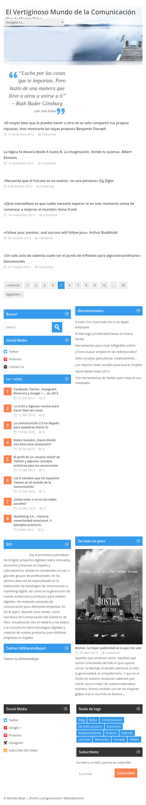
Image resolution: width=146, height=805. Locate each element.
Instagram (16, 743)
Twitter (14, 351)
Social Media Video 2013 (92, 371)
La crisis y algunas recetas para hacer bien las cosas (36, 408)
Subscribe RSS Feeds (23, 750)
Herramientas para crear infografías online (105, 345)
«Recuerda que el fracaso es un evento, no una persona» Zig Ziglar (59, 180)
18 (123, 285)
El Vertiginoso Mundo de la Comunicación (71, 11)
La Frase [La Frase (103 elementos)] (84, 739)
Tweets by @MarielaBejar (21, 659)
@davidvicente (73, 798)
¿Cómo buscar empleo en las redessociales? (106, 352)
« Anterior (13, 285)
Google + (15, 728)
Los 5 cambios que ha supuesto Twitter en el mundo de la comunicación (36, 482)
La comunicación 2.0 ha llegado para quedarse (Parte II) (36, 425)
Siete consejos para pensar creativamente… (106, 358)
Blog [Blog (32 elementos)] (82, 720)
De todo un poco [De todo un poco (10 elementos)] (90, 726)
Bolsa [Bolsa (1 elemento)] (93, 720)
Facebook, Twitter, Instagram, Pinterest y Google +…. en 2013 (36, 391)
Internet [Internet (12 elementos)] (127, 733)
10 (104, 285)
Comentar (49, 134)
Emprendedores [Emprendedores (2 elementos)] (90, 733)
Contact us (16, 367)
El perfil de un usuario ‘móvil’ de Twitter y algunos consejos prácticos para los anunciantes (37, 461)
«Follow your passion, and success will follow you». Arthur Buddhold (61, 232)
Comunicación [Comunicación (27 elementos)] (112, 720)
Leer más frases (45, 111)
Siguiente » (14, 294)
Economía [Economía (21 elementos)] (114, 726)
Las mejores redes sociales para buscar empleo (108, 365)
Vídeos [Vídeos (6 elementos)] (134, 739)
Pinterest (15, 359)
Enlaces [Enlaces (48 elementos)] (111, 733)
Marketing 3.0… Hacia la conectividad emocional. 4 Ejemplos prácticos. (33, 520)
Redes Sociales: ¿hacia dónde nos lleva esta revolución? (35, 442)
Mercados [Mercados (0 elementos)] (102, 739)
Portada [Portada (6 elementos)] (119, 739)
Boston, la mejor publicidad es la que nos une (108, 648)
